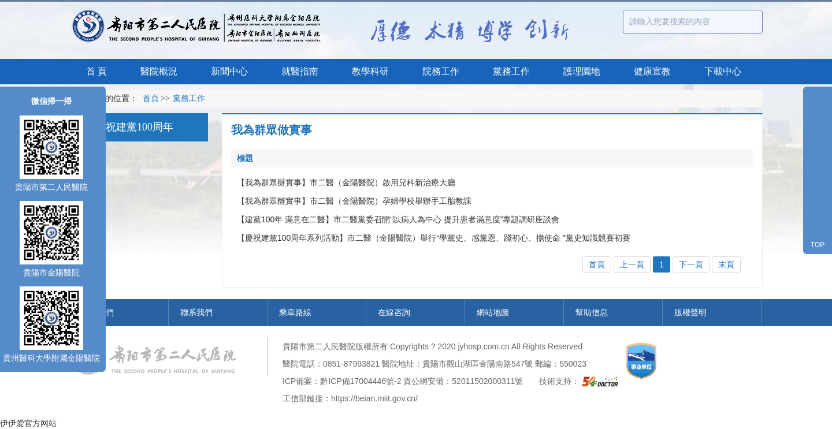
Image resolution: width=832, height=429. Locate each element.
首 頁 (96, 71)
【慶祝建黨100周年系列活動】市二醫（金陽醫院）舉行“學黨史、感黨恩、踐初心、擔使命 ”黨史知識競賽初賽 (433, 238)
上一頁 (632, 264)
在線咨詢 (394, 312)
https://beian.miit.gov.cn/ (374, 398)
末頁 (726, 264)
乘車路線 (295, 312)
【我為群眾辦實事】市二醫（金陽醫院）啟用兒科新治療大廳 (346, 182)
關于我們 (97, 312)
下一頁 (691, 264)
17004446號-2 (376, 381)
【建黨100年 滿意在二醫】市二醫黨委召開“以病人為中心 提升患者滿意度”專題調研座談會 (398, 219)
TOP (817, 245)
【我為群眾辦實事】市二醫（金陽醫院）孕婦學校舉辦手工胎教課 (354, 201)
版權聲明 (690, 312)
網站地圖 (493, 312)
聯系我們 (196, 312)
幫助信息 (591, 312)
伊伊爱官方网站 (28, 423)
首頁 (151, 98)
